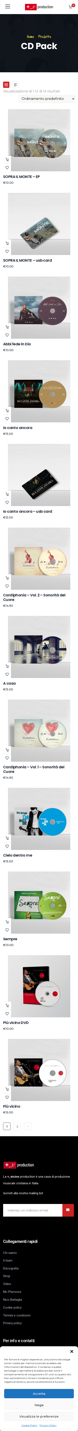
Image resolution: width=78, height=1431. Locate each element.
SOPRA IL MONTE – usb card (27, 260)
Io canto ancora (17, 427)
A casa (9, 683)
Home (30, 37)
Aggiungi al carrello (7, 243)
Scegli (7, 159)
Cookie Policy (29, 1425)
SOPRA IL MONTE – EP (21, 176)
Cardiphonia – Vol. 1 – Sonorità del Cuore (33, 769)
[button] (72, 1351)
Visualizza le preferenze (39, 1416)
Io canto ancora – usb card (27, 511)
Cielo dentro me (17, 855)
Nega (39, 1405)
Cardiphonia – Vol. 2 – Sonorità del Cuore (34, 597)
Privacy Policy (48, 1425)
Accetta (39, 1394)
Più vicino (11, 1106)
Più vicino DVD (16, 1022)
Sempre (10, 939)
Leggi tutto (7, 578)
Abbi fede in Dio (17, 344)
